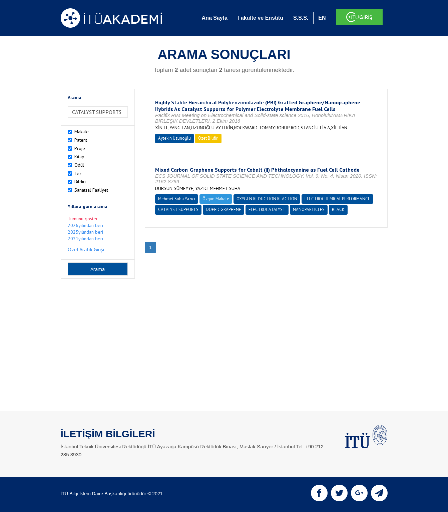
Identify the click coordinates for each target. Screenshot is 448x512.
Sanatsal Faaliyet (91, 190)
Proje (79, 148)
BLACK (338, 209)
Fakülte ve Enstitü (260, 18)
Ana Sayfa (215, 18)
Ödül (79, 165)
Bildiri (80, 182)
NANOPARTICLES (309, 209)
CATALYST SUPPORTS (178, 209)
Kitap (79, 157)
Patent (80, 140)
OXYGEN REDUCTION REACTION (267, 199)
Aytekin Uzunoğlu (174, 138)
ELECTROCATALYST (267, 209)
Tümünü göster (83, 219)
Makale (81, 132)
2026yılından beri (85, 225)
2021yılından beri (85, 239)
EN (322, 18)
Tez (78, 173)
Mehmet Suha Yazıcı (176, 199)
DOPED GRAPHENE (223, 209)
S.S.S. (300, 18)
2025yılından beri (85, 232)
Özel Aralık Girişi (86, 249)
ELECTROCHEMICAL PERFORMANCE (337, 199)
